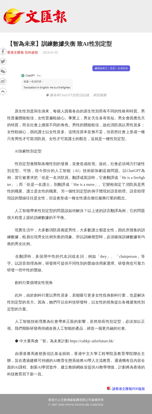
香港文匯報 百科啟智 (22, 52)
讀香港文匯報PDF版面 (128, 389)
